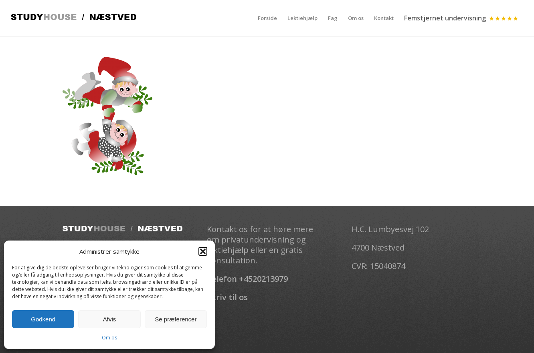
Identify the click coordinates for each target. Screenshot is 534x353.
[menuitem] (267, 18)
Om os (109, 337)
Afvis (109, 319)
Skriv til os (227, 297)
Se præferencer (175, 319)
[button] (203, 251)
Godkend (43, 319)
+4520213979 (263, 278)
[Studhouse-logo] (73, 18)
